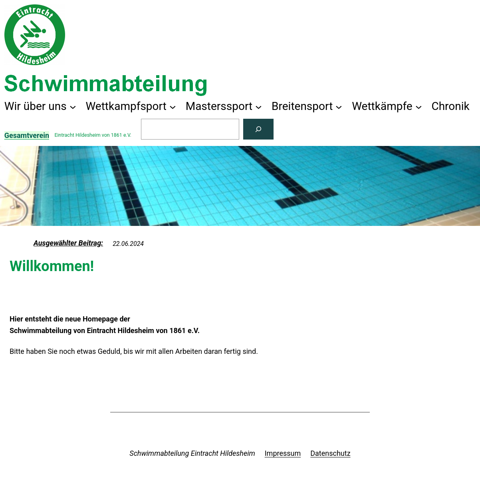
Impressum (283, 453)
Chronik (450, 106)
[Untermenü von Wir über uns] (72, 106)
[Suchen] (258, 129)
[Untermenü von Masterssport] (258, 106)
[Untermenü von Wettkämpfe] (418, 106)
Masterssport (219, 106)
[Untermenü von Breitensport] (338, 106)
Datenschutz (330, 453)
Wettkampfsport (126, 106)
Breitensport (302, 106)
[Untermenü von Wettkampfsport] (172, 106)
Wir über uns (35, 106)
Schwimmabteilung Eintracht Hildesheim (192, 453)
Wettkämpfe (382, 106)
